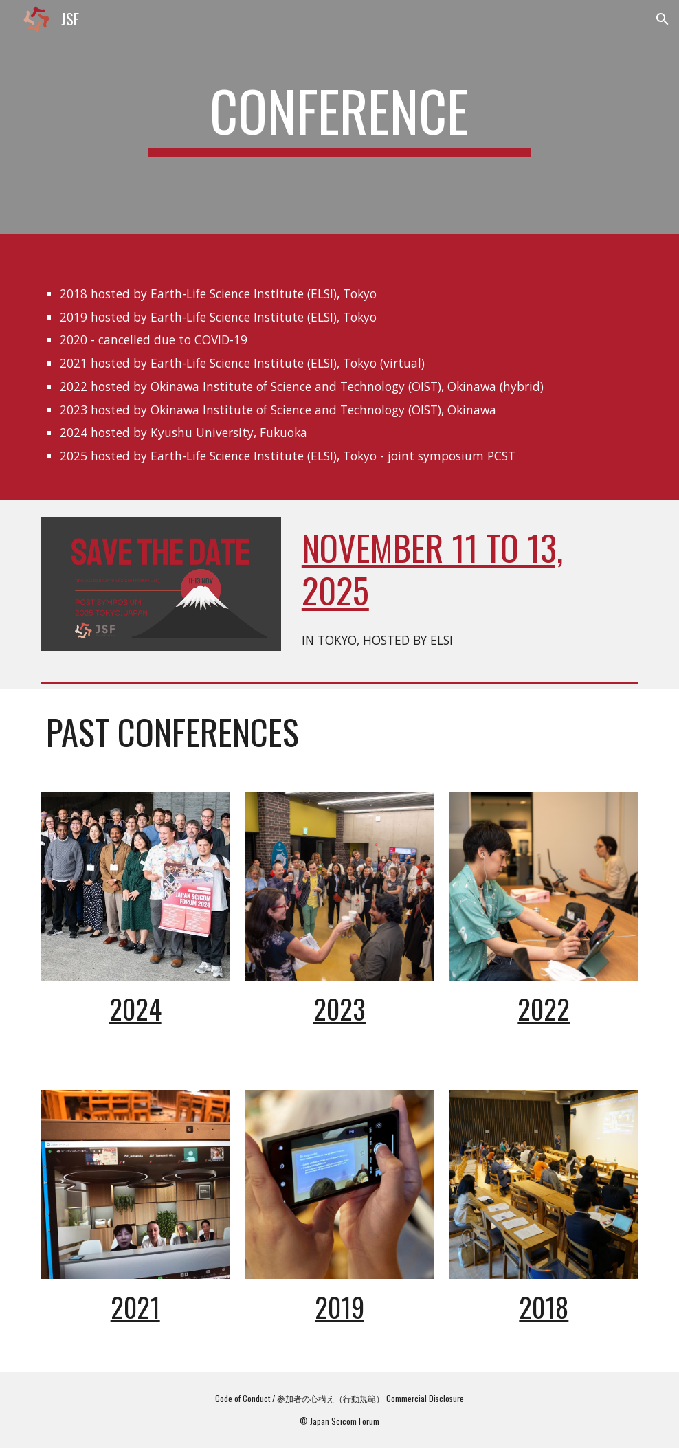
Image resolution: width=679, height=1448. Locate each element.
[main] (339, 116)
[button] (662, 19)
